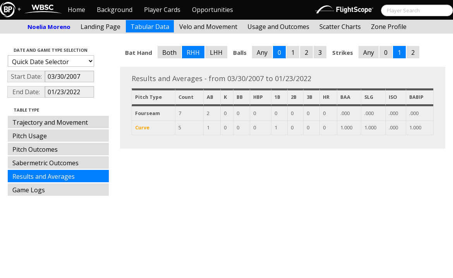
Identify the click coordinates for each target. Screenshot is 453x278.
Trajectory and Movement (50, 122)
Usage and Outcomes (278, 26)
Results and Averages (43, 176)
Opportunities (212, 9)
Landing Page (100, 26)
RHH (193, 52)
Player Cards (162, 9)
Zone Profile (389, 26)
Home (76, 9)
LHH (216, 52)
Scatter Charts (340, 26)
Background (114, 9)
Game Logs (28, 190)
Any (262, 52)
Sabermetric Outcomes (45, 163)
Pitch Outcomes (35, 149)
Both (169, 52)
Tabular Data (149, 26)
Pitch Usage (29, 136)
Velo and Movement (208, 26)
